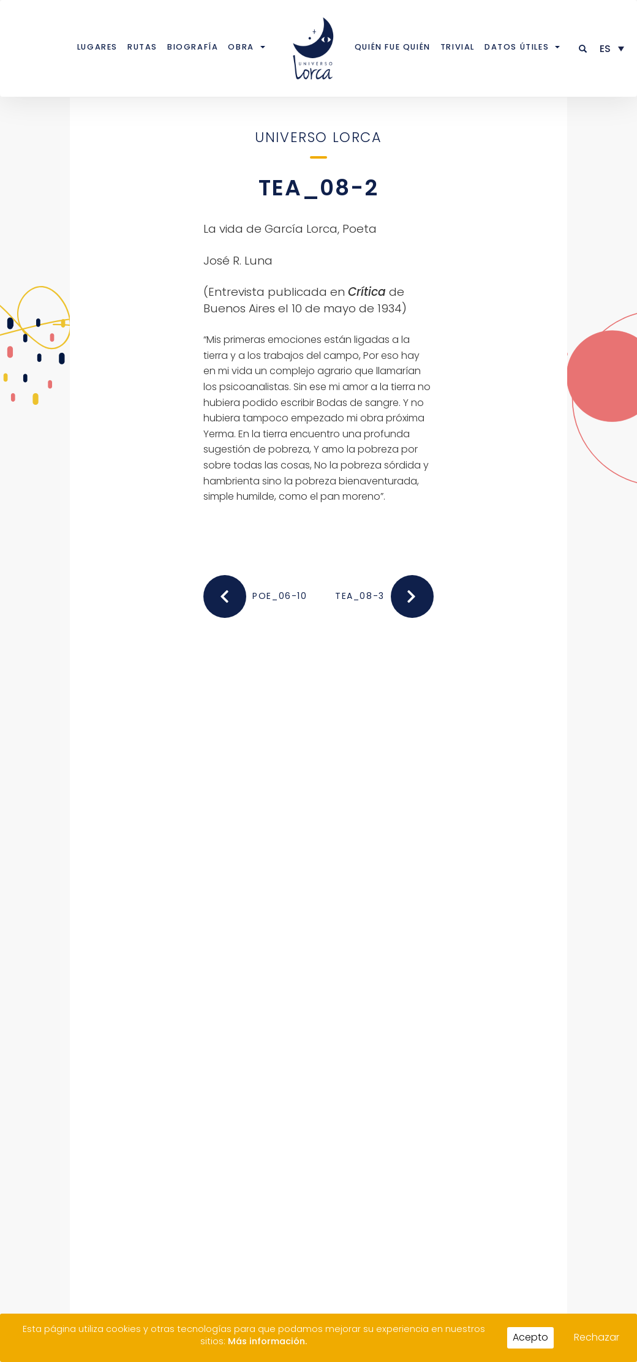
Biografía (192, 47)
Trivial (457, 47)
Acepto (530, 1337)
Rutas (142, 47)
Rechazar (596, 1337)
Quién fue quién (393, 47)
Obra (241, 47)
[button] (583, 49)
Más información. (267, 1341)
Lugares (97, 47)
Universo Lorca (318, 137)
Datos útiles (516, 47)
